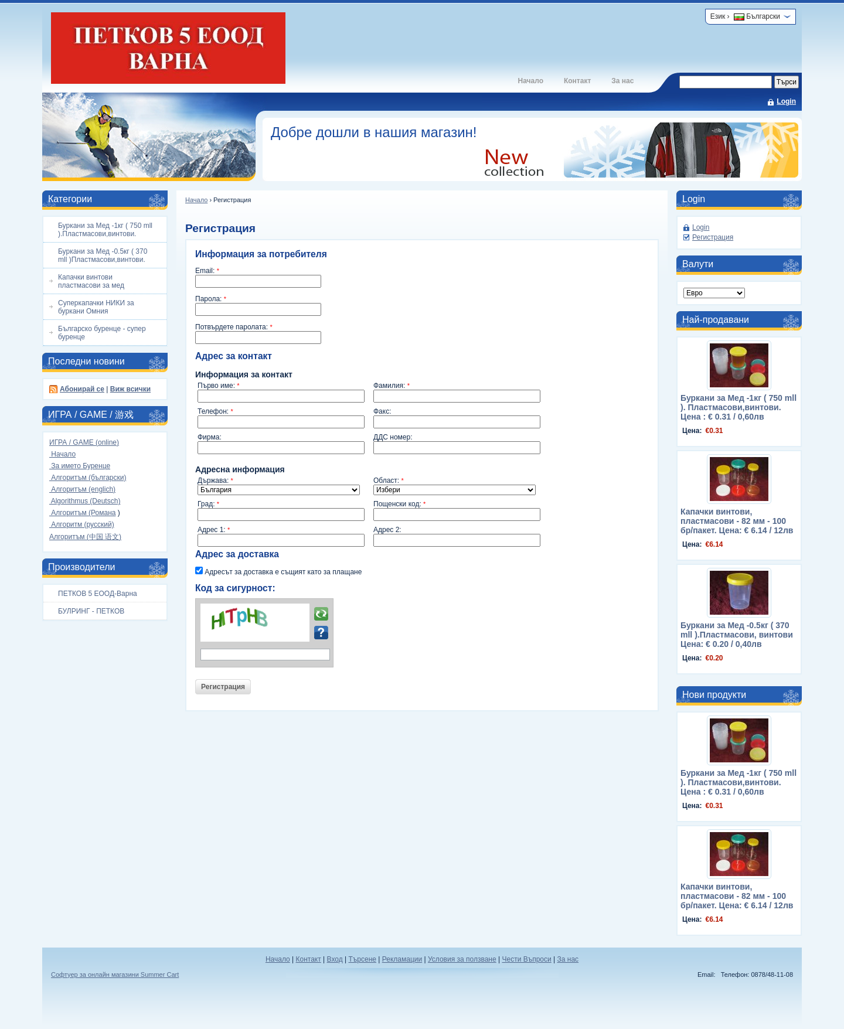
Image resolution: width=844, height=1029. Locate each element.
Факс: (382, 411)
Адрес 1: (214, 530)
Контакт (577, 81)
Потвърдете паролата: (234, 327)
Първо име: (219, 385)
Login (786, 101)
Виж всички (130, 389)
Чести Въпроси (526, 959)
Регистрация (712, 237)
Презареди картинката (321, 614)
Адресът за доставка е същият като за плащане (278, 571)
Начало (530, 81)
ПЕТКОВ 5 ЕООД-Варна (97, 594)
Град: (208, 504)
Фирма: (210, 437)
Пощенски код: (399, 504)
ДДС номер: (393, 437)
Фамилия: (391, 385)
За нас (622, 81)
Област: (388, 480)
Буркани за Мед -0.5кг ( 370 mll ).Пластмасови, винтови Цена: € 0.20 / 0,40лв (736, 635)
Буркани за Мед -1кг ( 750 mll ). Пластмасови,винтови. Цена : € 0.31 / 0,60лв (738, 407)
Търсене (362, 959)
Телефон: (215, 411)
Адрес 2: (387, 530)
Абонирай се (82, 389)
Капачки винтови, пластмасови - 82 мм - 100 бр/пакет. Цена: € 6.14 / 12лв (736, 521)
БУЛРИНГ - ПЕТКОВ (91, 611)
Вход (335, 959)
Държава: (215, 480)
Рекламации (402, 959)
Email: (207, 271)
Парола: (210, 299)
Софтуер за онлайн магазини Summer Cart (115, 974)
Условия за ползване (462, 959)
